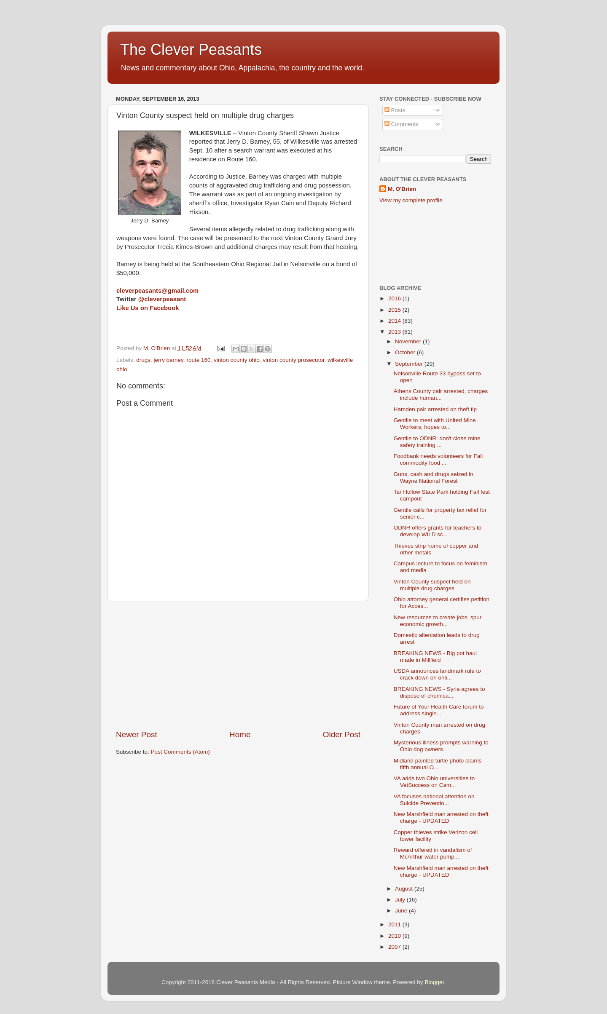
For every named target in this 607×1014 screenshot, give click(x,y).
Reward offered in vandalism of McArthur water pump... (433, 853)
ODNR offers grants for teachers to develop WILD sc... (437, 531)
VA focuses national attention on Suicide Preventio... (434, 799)
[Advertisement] (238, 665)
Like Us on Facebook (147, 308)
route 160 (198, 360)
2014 (395, 321)
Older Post (341, 734)
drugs (143, 360)
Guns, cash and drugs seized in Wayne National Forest (433, 477)
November (409, 341)
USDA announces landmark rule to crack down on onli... (437, 674)
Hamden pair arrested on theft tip (435, 409)
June (402, 910)
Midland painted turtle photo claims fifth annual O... (438, 764)
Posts (395, 110)
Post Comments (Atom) (180, 752)
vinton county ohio (237, 360)
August (404, 889)
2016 (395, 298)
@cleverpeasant (162, 299)
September (409, 364)
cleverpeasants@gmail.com (157, 290)
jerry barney (168, 360)
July (401, 899)
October (406, 352)
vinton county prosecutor (293, 360)
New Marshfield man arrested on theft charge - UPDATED (441, 817)
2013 (395, 332)
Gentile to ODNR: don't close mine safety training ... (437, 441)
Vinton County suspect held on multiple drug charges (432, 584)
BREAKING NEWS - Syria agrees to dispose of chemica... (439, 692)
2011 (395, 924)
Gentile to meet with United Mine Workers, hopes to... (435, 423)
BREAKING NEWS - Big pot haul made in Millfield (435, 656)
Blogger (434, 982)
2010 (395, 936)
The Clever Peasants (191, 49)
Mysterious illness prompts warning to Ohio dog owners (441, 745)
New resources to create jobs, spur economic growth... (438, 620)
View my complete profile (411, 200)
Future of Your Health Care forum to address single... (439, 710)
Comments (401, 124)
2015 (395, 310)
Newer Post (136, 734)
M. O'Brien (402, 189)
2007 (395, 947)
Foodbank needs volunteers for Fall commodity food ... (438, 459)
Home (239, 734)
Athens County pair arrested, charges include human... (441, 394)
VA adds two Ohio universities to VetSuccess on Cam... (434, 781)
